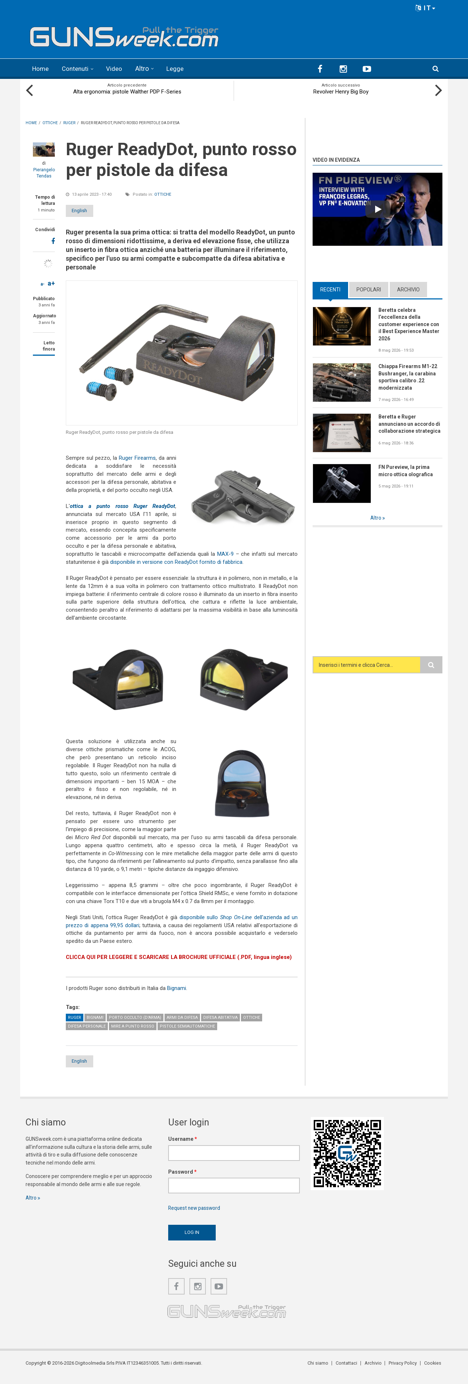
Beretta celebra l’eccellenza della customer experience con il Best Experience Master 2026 (409, 324)
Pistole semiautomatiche (187, 1033)
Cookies (433, 1371)
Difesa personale (87, 1033)
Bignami (176, 996)
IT (425, 8)
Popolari (368, 289)
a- (43, 283)
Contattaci (349, 1371)
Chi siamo (321, 1371)
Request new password (195, 1216)
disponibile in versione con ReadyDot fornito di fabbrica (176, 561)
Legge (179, 68)
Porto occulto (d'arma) (135, 1024)
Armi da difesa (182, 1024)
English (85, 210)
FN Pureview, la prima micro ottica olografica (406, 471)
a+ (51, 283)
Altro (145, 68)
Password (182, 1179)
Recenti (330, 289)
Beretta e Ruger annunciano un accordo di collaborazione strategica (410, 424)
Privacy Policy (404, 1371)
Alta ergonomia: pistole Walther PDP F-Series (127, 91)
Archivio (408, 289)
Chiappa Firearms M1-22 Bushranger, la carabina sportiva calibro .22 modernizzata (408, 377)
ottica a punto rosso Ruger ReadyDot (122, 505)
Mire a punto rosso (132, 1033)
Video (117, 68)
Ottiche (162, 194)
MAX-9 (225, 553)
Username (182, 1147)
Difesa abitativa (220, 1024)
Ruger (74, 1024)
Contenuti (77, 68)
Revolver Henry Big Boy (341, 91)
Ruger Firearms (137, 457)
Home (41, 68)
